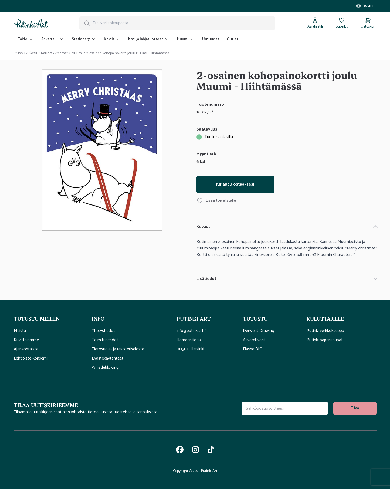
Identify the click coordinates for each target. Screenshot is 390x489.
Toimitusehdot (105, 340)
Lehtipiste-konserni (31, 358)
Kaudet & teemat (54, 53)
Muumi (77, 53)
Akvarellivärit (254, 340)
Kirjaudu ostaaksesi (235, 184)
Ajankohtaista (26, 349)
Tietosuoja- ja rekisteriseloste (118, 349)
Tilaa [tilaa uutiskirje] (355, 408)
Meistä (20, 331)
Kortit (33, 53)
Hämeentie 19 (189, 340)
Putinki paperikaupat (325, 340)
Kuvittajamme (26, 340)
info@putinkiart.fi (191, 331)
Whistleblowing (105, 367)
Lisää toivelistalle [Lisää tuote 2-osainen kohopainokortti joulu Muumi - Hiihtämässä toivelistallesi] (216, 200)
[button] (53, 318)
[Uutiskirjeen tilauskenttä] (285, 408)
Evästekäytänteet (107, 358)
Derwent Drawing (258, 331)
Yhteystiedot (103, 331)
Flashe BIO (253, 349)
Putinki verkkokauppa (325, 331)
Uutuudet (210, 39)
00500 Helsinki (190, 349)
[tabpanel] (102, 151)
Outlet (232, 39)
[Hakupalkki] (177, 23)
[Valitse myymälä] (364, 6)
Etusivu (19, 53)
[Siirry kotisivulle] (31, 23)
